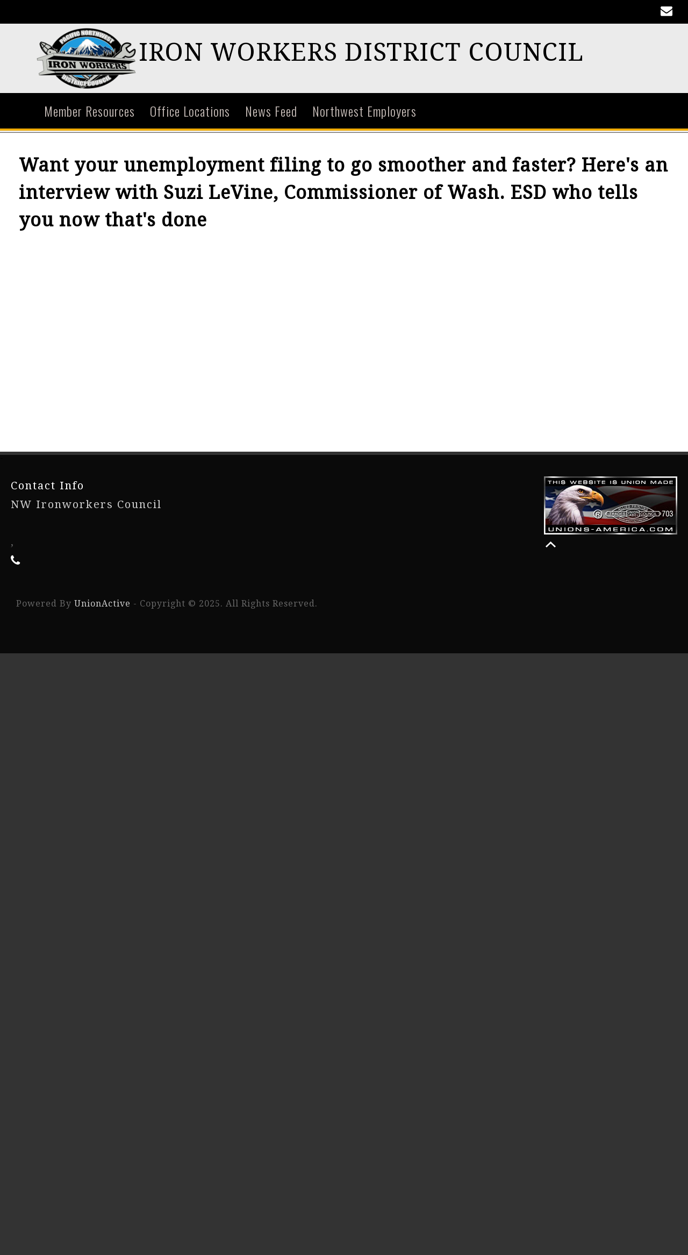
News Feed (271, 112)
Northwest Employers (364, 112)
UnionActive (102, 605)
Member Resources (89, 112)
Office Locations (190, 112)
